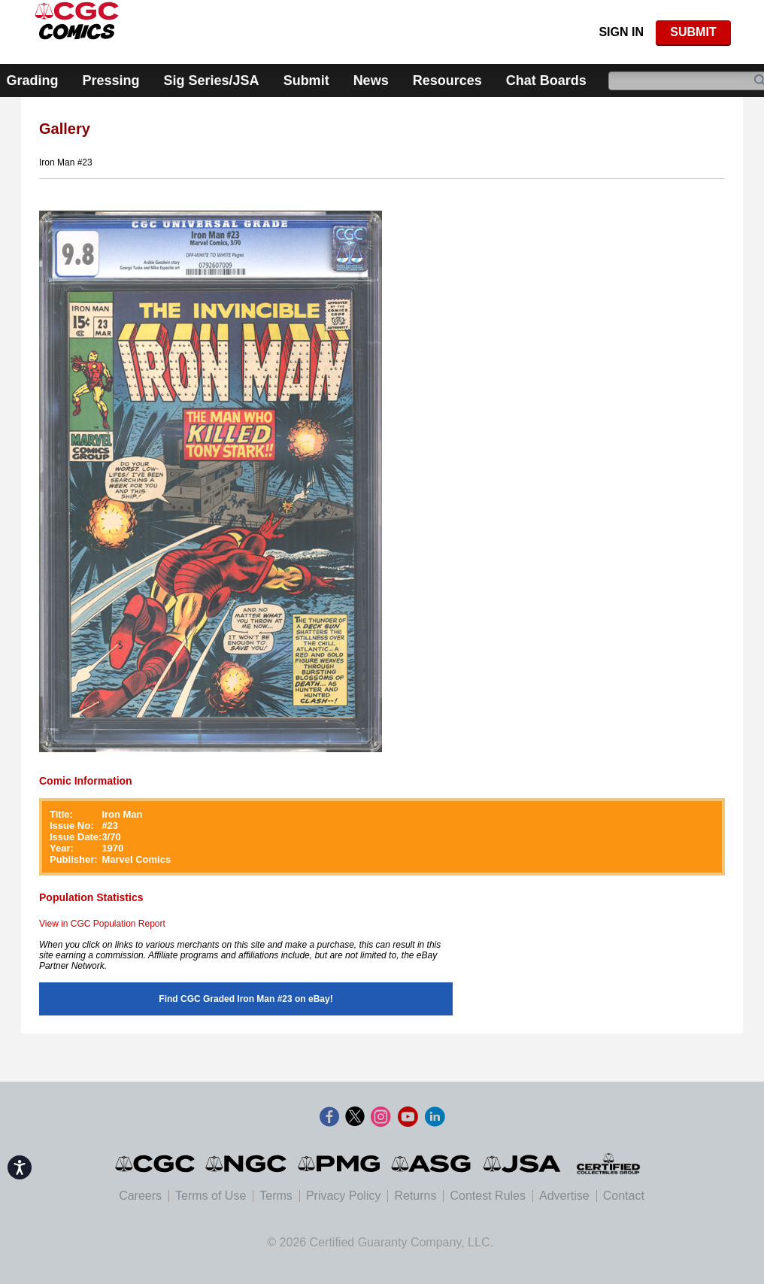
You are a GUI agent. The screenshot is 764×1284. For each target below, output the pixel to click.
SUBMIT (693, 32)
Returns (415, 1195)
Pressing (111, 80)
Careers (140, 1195)
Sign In (621, 32)
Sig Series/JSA (211, 80)
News (371, 80)
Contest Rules (488, 1195)
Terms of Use (210, 1195)
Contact (623, 1195)
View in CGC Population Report (102, 923)
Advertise (564, 1195)
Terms (276, 1195)
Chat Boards (546, 80)
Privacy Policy (343, 1195)
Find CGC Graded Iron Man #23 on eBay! (245, 999)
